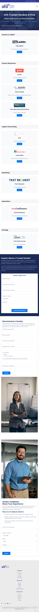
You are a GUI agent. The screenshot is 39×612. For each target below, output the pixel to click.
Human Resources (15, 21)
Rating (3, 539)
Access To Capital (6, 21)
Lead (19, 574)
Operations (16, 23)
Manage (19, 576)
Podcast (19, 584)
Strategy (23, 23)
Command (19, 573)
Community (19, 577)
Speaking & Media (19, 588)
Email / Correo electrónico (8, 284)
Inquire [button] (19, 51)
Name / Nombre (6, 278)
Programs (19, 597)
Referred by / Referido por (8, 366)
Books (19, 582)
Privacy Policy (30, 607)
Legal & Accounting (26, 21)
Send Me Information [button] (19, 310)
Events (19, 598)
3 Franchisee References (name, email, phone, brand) (14, 358)
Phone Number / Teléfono (8, 290)
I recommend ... (6, 352)
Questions (4, 302)
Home (19, 594)
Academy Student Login (30, 1)
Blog (19, 585)
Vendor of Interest (6, 296)
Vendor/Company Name (8, 329)
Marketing (34, 21)
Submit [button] (6, 373)
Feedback (4, 545)
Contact (19, 600)
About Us (19, 595)
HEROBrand (22, 608)
